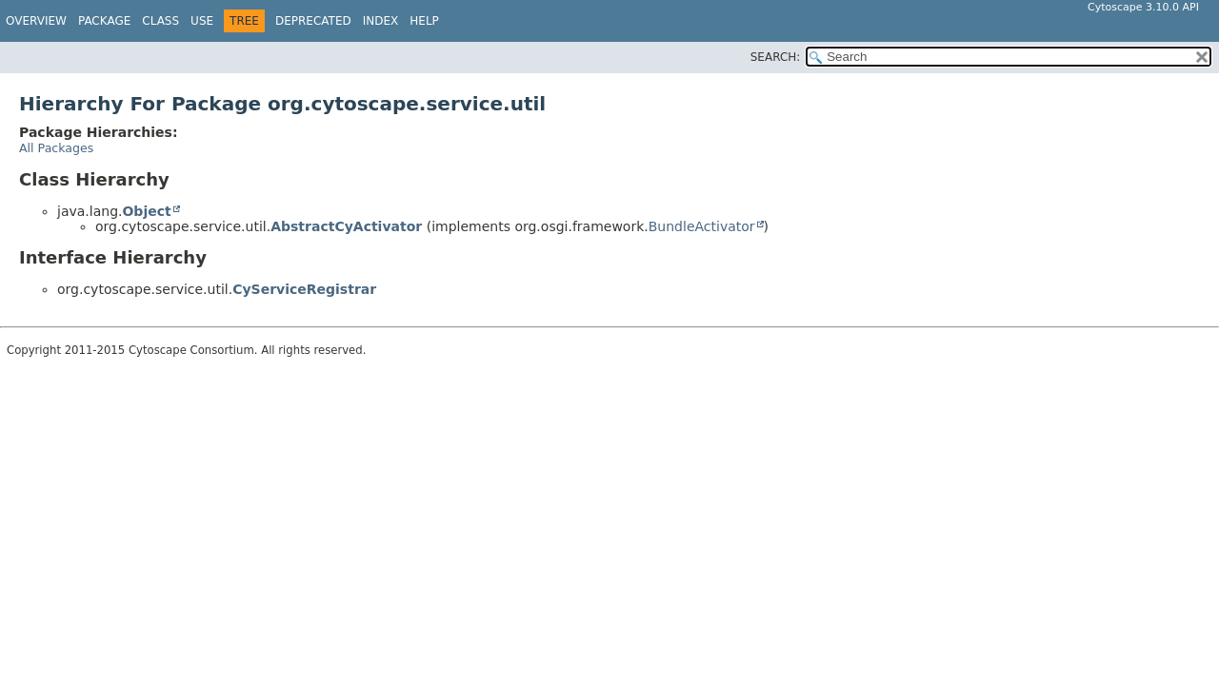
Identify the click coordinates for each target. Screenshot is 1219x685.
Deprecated (313, 21)
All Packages (56, 148)
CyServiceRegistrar (304, 289)
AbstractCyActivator (346, 226)
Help (424, 21)
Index (381, 21)
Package (104, 21)
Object (146, 211)
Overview (36, 21)
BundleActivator (702, 226)
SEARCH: (775, 57)
